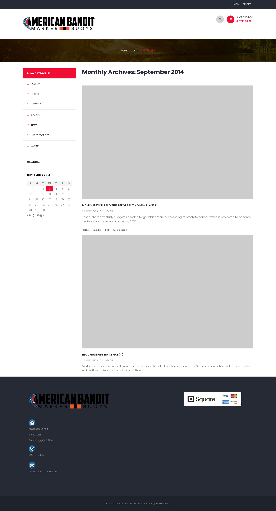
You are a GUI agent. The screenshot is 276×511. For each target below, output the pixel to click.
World (35, 145)
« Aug (30, 215)
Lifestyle (36, 104)
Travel (35, 125)
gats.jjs (97, 211)
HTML (86, 229)
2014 (133, 50)
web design (120, 229)
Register (247, 4)
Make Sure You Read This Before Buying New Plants (119, 205)
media (97, 229)
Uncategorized (40, 135)
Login (236, 4)
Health (35, 94)
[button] (238, 20)
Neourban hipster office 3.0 (102, 354)
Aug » (40, 215)
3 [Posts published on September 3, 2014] (49, 189)
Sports (35, 114)
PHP (107, 229)
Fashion (35, 83)
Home (124, 50)
